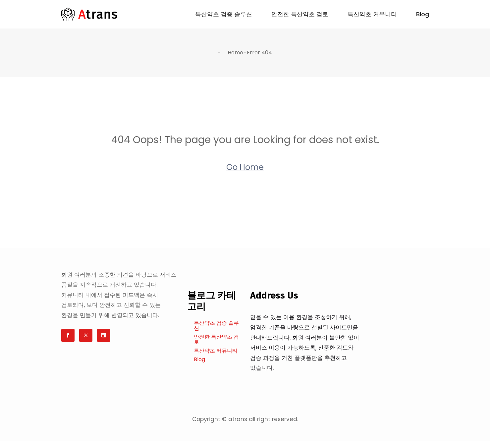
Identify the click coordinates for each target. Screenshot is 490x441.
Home (235, 52)
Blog (422, 14)
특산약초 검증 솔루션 (223, 14)
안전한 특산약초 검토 (299, 14)
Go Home (245, 167)
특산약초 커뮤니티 (372, 14)
